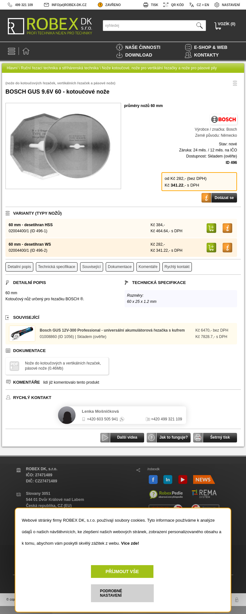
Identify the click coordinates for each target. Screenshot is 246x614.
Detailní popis (19, 267)
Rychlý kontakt (177, 267)
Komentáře (148, 267)
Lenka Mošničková (100, 411)
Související (91, 267)
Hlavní (12, 68)
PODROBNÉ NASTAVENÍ (111, 593)
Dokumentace (120, 267)
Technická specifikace (56, 267)
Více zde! (130, 543)
